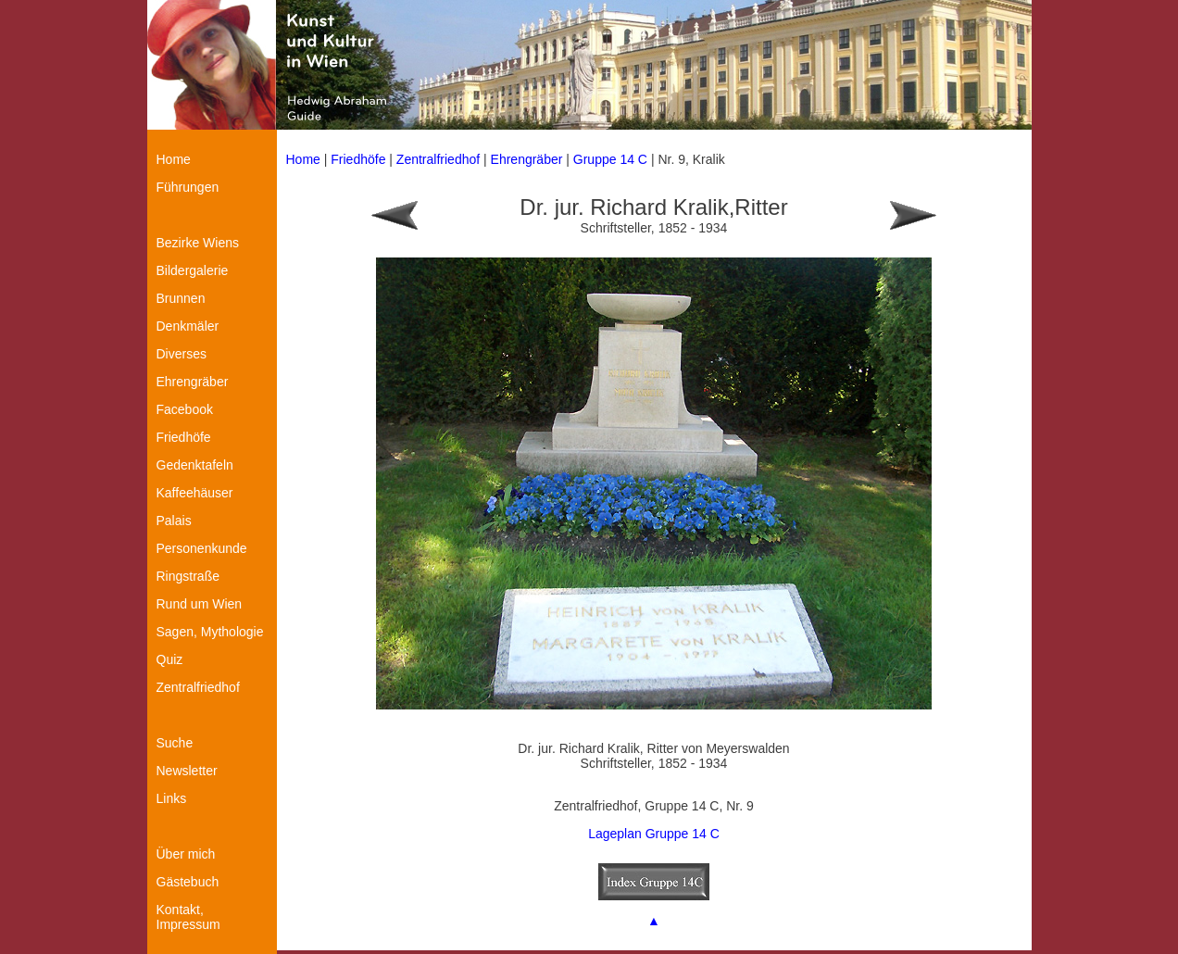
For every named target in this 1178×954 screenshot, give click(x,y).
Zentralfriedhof (438, 159)
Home (303, 159)
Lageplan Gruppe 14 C (654, 833)
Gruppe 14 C (612, 159)
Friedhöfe (358, 159)
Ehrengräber (527, 159)
